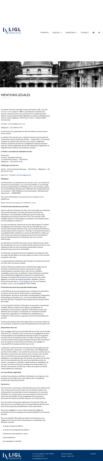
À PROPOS (44, 32)
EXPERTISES (71, 32)
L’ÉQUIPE (57, 32)
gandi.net (4, 175)
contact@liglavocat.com (16, 124)
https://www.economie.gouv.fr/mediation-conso (18, 203)
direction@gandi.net (23, 175)
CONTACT (85, 32)
